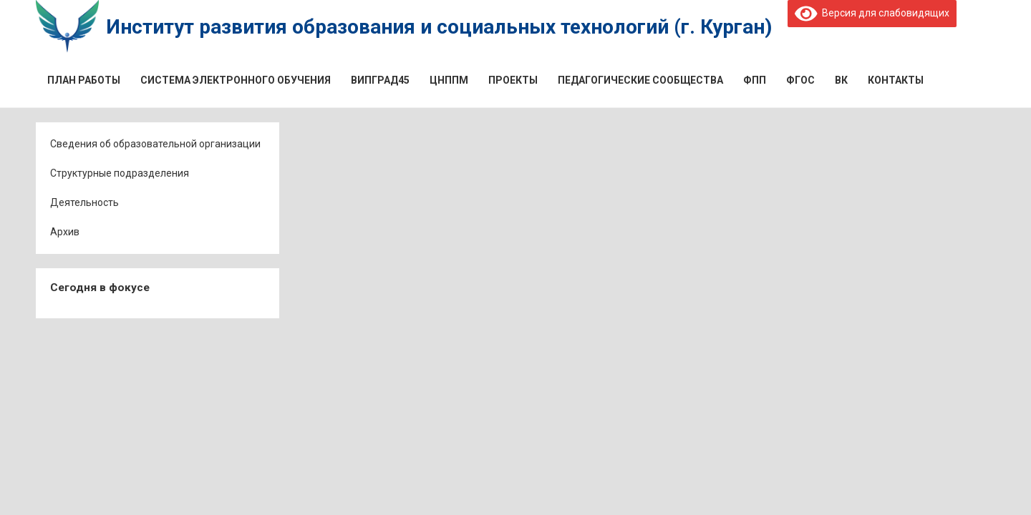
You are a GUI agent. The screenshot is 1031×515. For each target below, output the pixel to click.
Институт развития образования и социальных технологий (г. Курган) (439, 27)
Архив (64, 231)
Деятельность (84, 202)
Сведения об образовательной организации (155, 143)
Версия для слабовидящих (872, 13)
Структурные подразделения (119, 173)
